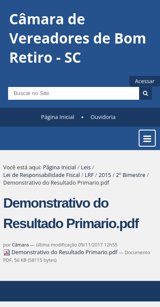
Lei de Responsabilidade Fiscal (41, 180)
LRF (89, 180)
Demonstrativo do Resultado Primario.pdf (61, 257)
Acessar (144, 81)
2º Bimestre (130, 180)
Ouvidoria (103, 122)
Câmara (20, 250)
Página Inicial (57, 122)
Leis (85, 173)
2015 (105, 180)
